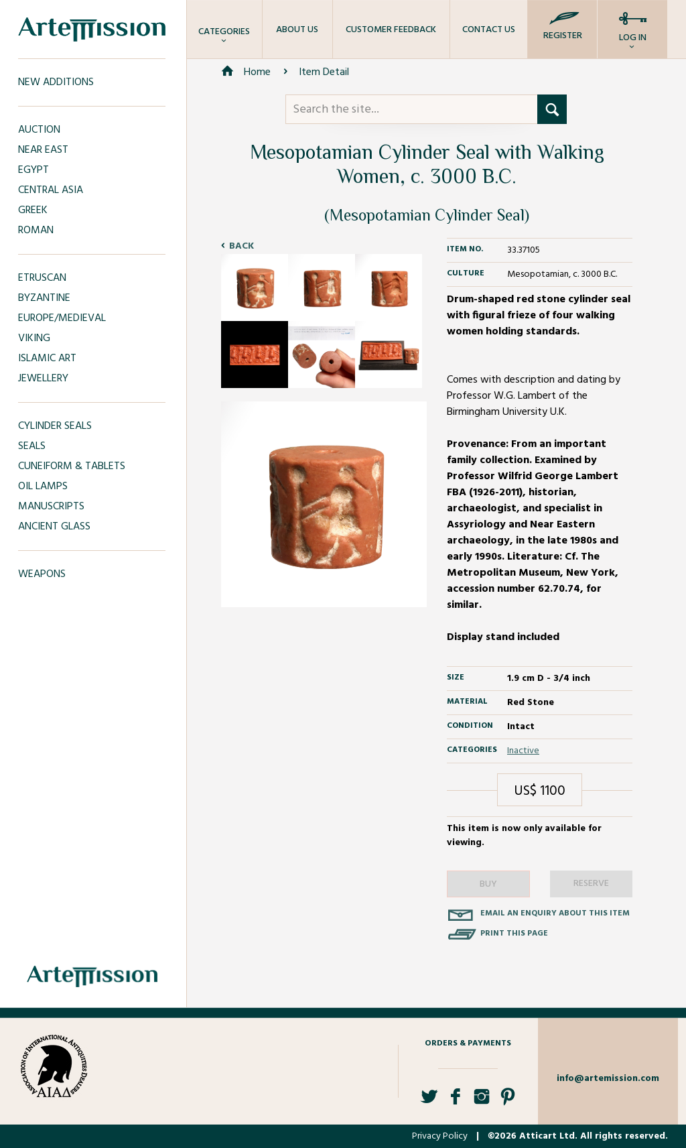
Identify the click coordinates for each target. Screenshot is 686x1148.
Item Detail (324, 72)
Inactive (523, 751)
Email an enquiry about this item (555, 913)
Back (241, 246)
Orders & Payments (468, 1043)
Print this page (514, 933)
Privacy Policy (440, 1136)
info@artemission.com (608, 1078)
